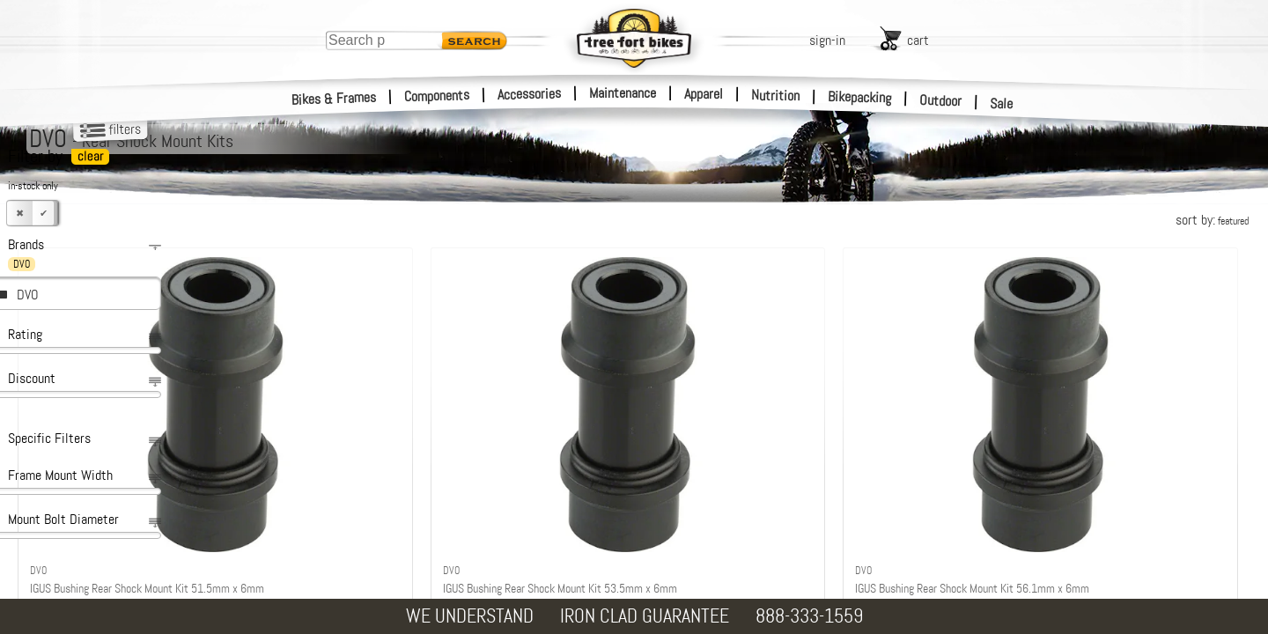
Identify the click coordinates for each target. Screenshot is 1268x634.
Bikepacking (860, 97)
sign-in (827, 40)
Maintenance (622, 93)
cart (918, 40)
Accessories (529, 94)
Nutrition (775, 95)
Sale (1002, 104)
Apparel (703, 94)
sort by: (1212, 219)
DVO (28, 294)
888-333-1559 (809, 616)
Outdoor (940, 100)
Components (437, 95)
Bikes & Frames (334, 98)
